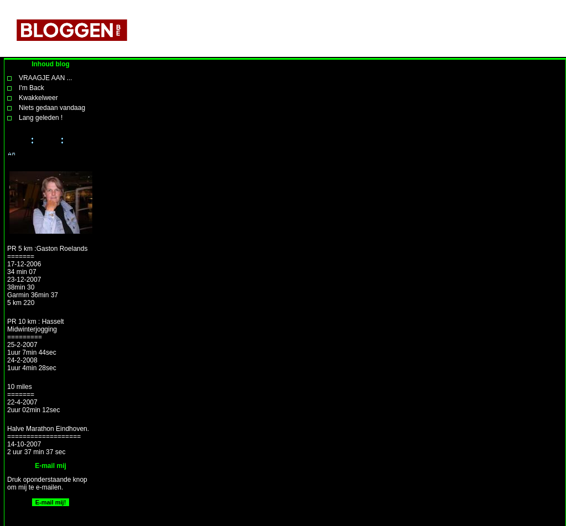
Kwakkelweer (38, 98)
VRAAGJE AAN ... (45, 78)
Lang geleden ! (40, 118)
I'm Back (31, 88)
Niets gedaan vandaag (52, 108)
